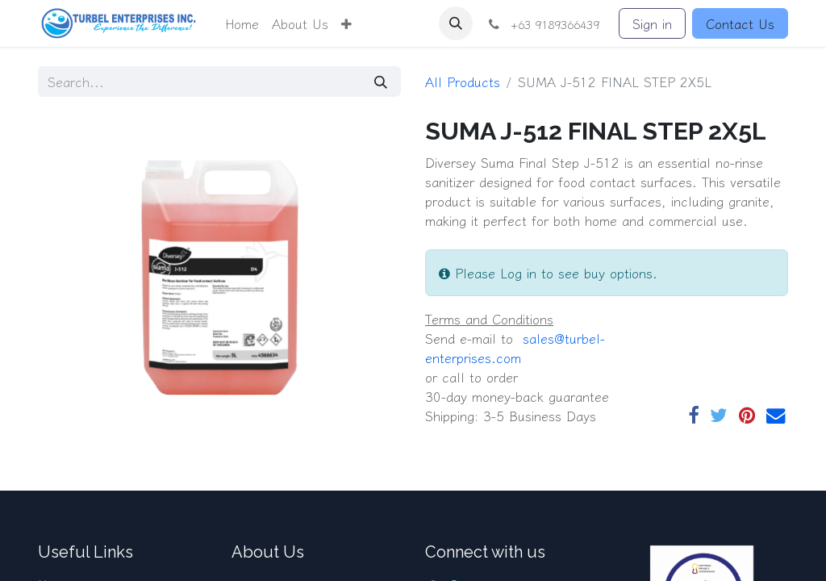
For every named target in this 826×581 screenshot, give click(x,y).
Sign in (652, 23)
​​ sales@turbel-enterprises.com (515, 347)
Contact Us (740, 23)
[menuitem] (242, 23)
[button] (346, 23)
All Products (462, 81)
